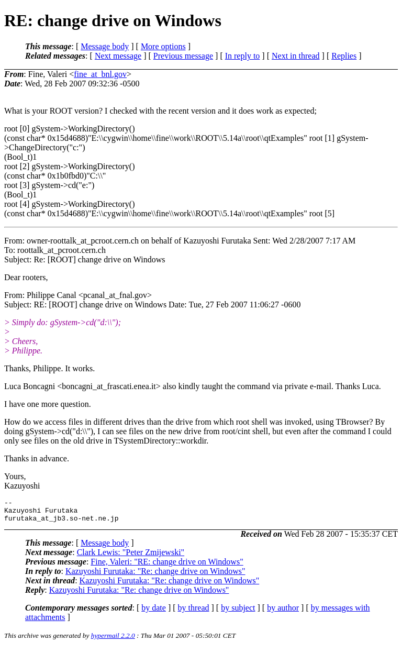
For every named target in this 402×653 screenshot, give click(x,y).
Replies (343, 55)
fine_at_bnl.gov (100, 74)
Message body (105, 46)
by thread (193, 612)
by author (283, 612)
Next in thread (296, 55)
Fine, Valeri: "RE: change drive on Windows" (167, 566)
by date (153, 612)
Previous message (183, 55)
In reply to (242, 55)
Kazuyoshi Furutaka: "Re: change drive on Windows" (155, 575)
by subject (238, 612)
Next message (118, 55)
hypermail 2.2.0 (113, 640)
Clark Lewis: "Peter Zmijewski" (130, 556)
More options (163, 46)
